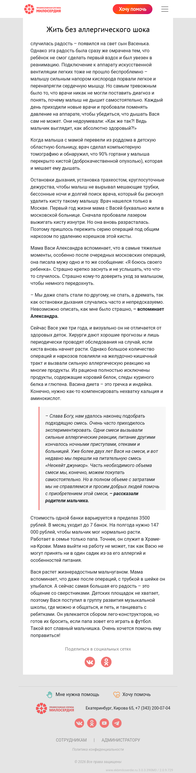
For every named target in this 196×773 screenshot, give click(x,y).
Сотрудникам (71, 740)
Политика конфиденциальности (98, 749)
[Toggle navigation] (165, 9)
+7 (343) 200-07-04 (152, 708)
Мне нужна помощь (72, 694)
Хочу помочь (132, 9)
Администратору (121, 740)
